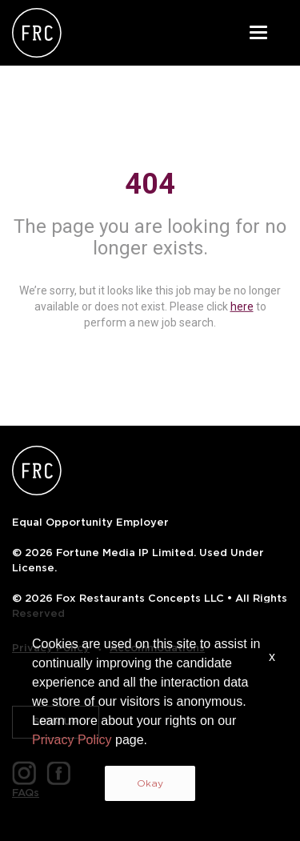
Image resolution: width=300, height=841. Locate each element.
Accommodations (157, 648)
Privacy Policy (51, 648)
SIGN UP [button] (55, 721)
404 (150, 184)
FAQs (25, 793)
